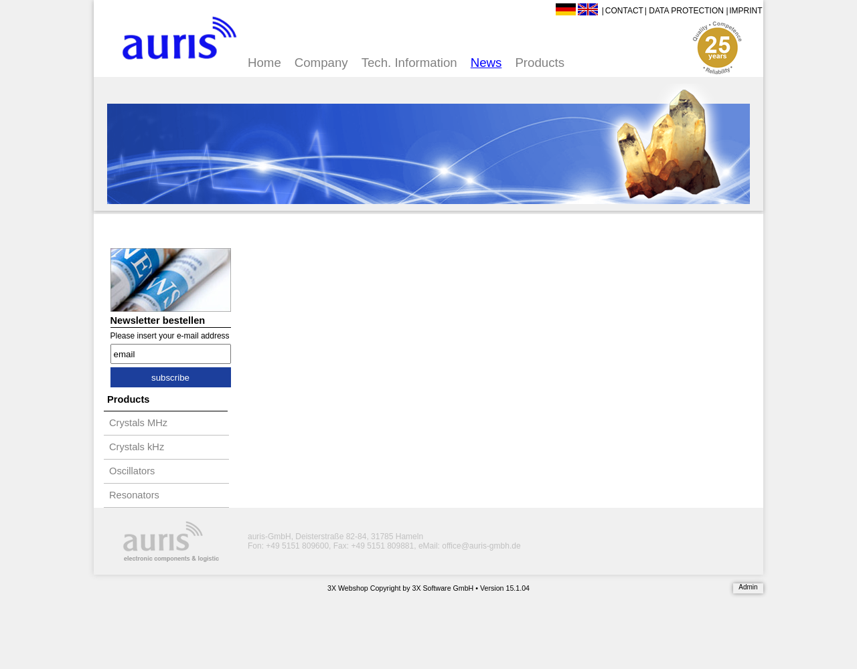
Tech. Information (409, 63)
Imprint (745, 10)
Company (321, 63)
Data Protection (686, 10)
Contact (624, 10)
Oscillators (132, 471)
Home (264, 63)
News (486, 63)
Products (539, 63)
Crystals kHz (136, 447)
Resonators (134, 495)
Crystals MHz (138, 422)
